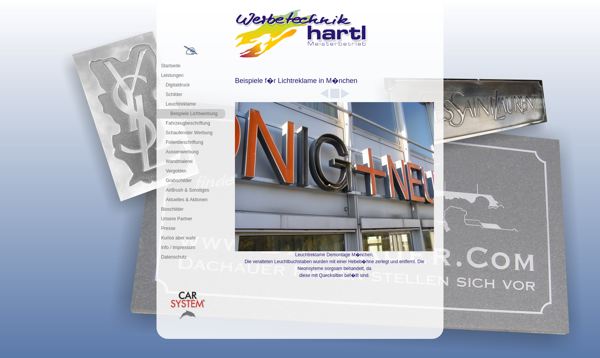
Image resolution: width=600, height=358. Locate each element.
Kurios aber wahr (178, 238)
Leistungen (172, 75)
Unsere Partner (176, 218)
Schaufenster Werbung (189, 132)
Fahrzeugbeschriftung (188, 123)
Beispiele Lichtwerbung (193, 113)
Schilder (174, 94)
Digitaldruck (178, 85)
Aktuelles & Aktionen (186, 199)
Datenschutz (174, 257)
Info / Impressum (178, 247)
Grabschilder (179, 180)
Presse (168, 228)
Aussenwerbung (182, 152)
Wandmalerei (179, 161)
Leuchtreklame (181, 104)
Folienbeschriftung (184, 142)
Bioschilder (172, 209)
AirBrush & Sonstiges (187, 190)
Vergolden (176, 171)
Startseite (171, 65)
